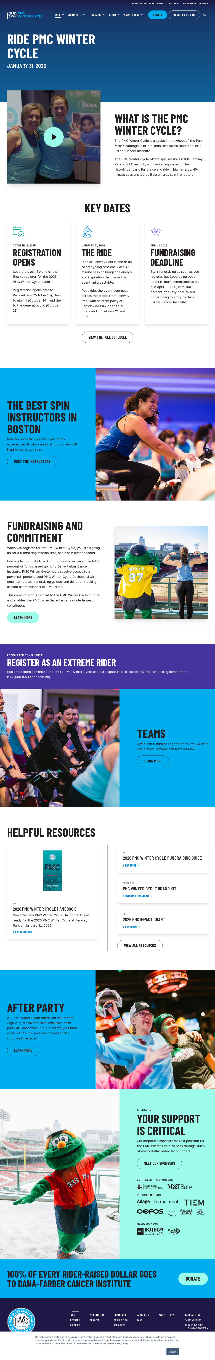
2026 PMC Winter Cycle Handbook (44, 909)
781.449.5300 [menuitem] (194, 1320)
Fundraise (95, 15)
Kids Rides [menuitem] (174, 3)
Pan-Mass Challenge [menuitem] (143, 3)
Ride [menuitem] (73, 1315)
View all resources (140, 945)
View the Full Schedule (107, 337)
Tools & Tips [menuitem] (121, 1320)
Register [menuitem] (75, 1320)
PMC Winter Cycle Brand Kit (149, 888)
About (112, 15)
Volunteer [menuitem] (97, 1315)
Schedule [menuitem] (75, 1325)
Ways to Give (131, 15)
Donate (193, 1278)
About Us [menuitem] (143, 1315)
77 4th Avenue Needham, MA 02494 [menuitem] (198, 1326)
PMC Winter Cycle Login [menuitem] (195, 3)
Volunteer (74, 15)
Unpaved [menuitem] (161, 3)
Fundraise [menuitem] (120, 1315)
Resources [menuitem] (119, 1325)
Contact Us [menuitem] (192, 1315)
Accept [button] (172, 1352)
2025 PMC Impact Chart (144, 919)
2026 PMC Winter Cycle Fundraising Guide (162, 858)
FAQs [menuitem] (139, 1320)
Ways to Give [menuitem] (167, 1315)
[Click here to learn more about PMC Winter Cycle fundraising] (23, 617)
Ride (58, 15)
